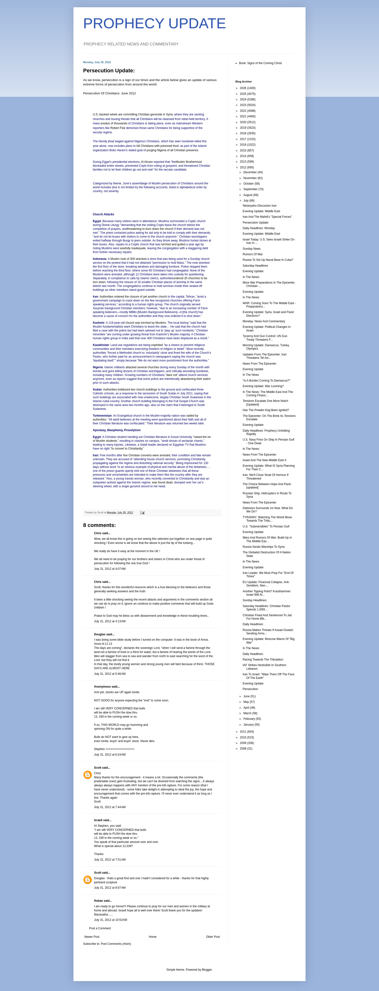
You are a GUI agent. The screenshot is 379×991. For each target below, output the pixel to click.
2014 (243, 156)
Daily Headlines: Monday (259, 228)
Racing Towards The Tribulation (263, 659)
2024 (243, 99)
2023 (243, 105)
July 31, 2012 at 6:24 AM (109, 754)
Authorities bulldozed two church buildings (130, 389)
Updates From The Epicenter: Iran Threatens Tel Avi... (264, 356)
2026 (243, 88)
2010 (243, 737)
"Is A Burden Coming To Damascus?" (266, 380)
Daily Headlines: (253, 624)
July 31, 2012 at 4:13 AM (109, 621)
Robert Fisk (117, 128)
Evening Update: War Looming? (263, 386)
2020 (243, 122)
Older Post (213, 936)
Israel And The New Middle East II (264, 460)
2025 (243, 94)
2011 (243, 731)
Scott (97, 767)
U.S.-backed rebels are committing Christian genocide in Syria (133, 114)
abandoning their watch (196, 379)
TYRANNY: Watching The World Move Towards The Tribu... (267, 519)
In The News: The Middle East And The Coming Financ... (268, 393)
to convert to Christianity (126, 448)
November (250, 178)
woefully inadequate (133, 248)
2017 (243, 139)
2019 (243, 127)
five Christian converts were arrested (146, 455)
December (250, 172)
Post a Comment (100, 928)
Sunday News (252, 248)
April (246, 707)
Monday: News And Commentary (264, 321)
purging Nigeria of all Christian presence (172, 150)
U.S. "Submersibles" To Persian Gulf (266, 526)
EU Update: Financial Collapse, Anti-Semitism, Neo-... (266, 583)
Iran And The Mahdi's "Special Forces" (267, 216)
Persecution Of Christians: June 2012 (109, 93)
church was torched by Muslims (145, 322)
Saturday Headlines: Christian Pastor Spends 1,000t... (266, 607)
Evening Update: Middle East (261, 211)
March (247, 713)
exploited (157, 345)
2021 (243, 116)
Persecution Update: (256, 222)
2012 (243, 167)
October (249, 183)
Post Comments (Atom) (116, 944)
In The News (251, 374)
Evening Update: (253, 271)
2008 (243, 748)
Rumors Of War (253, 254)
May (246, 702)
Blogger (207, 969)
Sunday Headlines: (255, 600)
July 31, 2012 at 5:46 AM (109, 674)
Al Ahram (147, 162)
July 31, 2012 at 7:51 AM (109, 859)
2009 (243, 743)
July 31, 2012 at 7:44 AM (109, 807)
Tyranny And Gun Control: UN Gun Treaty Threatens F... (265, 337)
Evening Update (253, 369)
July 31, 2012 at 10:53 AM (110, 920)
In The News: (251, 277)
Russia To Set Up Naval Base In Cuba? (268, 260)
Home (153, 936)
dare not (171, 375)
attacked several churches (142, 367)
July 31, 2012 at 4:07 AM (109, 569)
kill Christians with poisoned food (158, 146)
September (250, 189)
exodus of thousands (114, 123)
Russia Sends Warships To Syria (263, 546)
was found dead (162, 482)
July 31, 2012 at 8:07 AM (109, 887)
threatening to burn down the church (150, 229)
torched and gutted (173, 244)
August (248, 195)
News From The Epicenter (259, 363)
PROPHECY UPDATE (154, 23)
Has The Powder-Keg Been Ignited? (266, 410)
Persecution (250, 689)
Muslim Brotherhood (189, 162)
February (249, 719)
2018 (243, 133)
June (246, 696)
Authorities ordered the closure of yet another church (133, 296)
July (246, 200)
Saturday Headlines (255, 265)
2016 (243, 144)
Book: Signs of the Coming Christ (260, 63)
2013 (243, 161)
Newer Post (91, 936)
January (249, 724)
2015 (243, 150)
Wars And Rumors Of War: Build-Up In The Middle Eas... (267, 539)
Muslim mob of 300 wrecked (128, 259)
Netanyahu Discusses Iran (260, 205)
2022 (243, 111)
